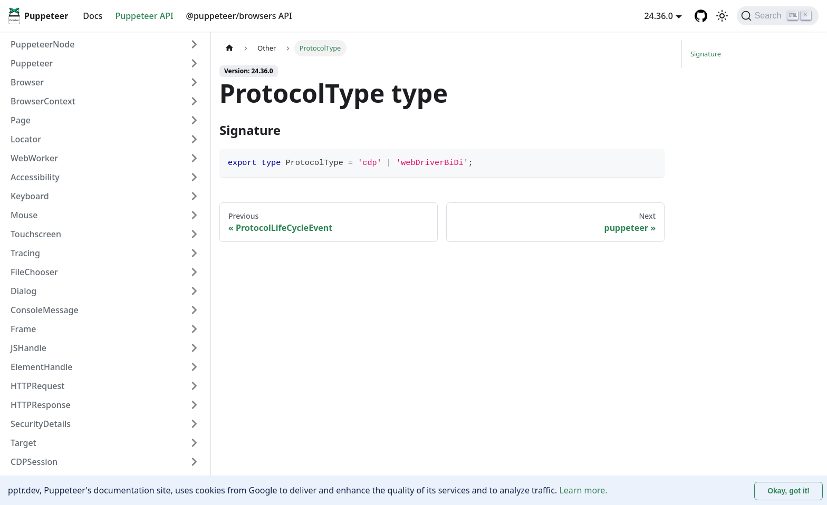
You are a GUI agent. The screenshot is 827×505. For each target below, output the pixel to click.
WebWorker (34, 158)
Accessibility (35, 177)
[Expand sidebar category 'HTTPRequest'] (194, 385)
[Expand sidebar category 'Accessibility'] (194, 177)
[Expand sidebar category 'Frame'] (194, 329)
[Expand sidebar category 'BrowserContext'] (194, 101)
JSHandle (28, 348)
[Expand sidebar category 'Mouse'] (194, 215)
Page (21, 120)
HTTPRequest (37, 386)
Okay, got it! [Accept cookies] (788, 491)
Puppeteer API (144, 16)
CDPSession (34, 462)
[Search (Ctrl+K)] (778, 15)
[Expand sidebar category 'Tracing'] (194, 253)
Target (23, 443)
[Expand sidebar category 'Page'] (194, 120)
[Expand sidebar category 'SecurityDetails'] (194, 423)
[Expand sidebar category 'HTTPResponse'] (194, 404)
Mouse (24, 215)
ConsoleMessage (45, 310)
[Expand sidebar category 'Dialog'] (194, 291)
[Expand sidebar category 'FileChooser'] (194, 272)
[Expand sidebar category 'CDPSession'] (194, 461)
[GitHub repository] (701, 15)
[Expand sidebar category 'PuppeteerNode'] (194, 44)
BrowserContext (43, 101)
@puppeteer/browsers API (239, 16)
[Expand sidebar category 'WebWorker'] (194, 158)
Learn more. (583, 490)
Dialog (23, 291)
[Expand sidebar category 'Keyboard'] (194, 196)
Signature (705, 54)
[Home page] (229, 48)
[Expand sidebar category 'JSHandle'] (194, 347)
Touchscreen (36, 234)
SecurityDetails (41, 424)
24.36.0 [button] (658, 16)
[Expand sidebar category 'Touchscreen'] (194, 234)
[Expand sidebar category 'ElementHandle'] (194, 366)
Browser (27, 82)
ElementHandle (42, 367)
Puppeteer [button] (32, 63)
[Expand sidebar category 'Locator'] (194, 139)
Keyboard (30, 196)
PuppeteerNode (42, 44)
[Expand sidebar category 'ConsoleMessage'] (194, 310)
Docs (92, 16)
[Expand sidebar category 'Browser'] (194, 82)
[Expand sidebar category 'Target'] (194, 442)
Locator (26, 139)
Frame (23, 329)
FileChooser (34, 272)
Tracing (25, 253)
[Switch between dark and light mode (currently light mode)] (722, 15)
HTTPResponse (41, 405)
